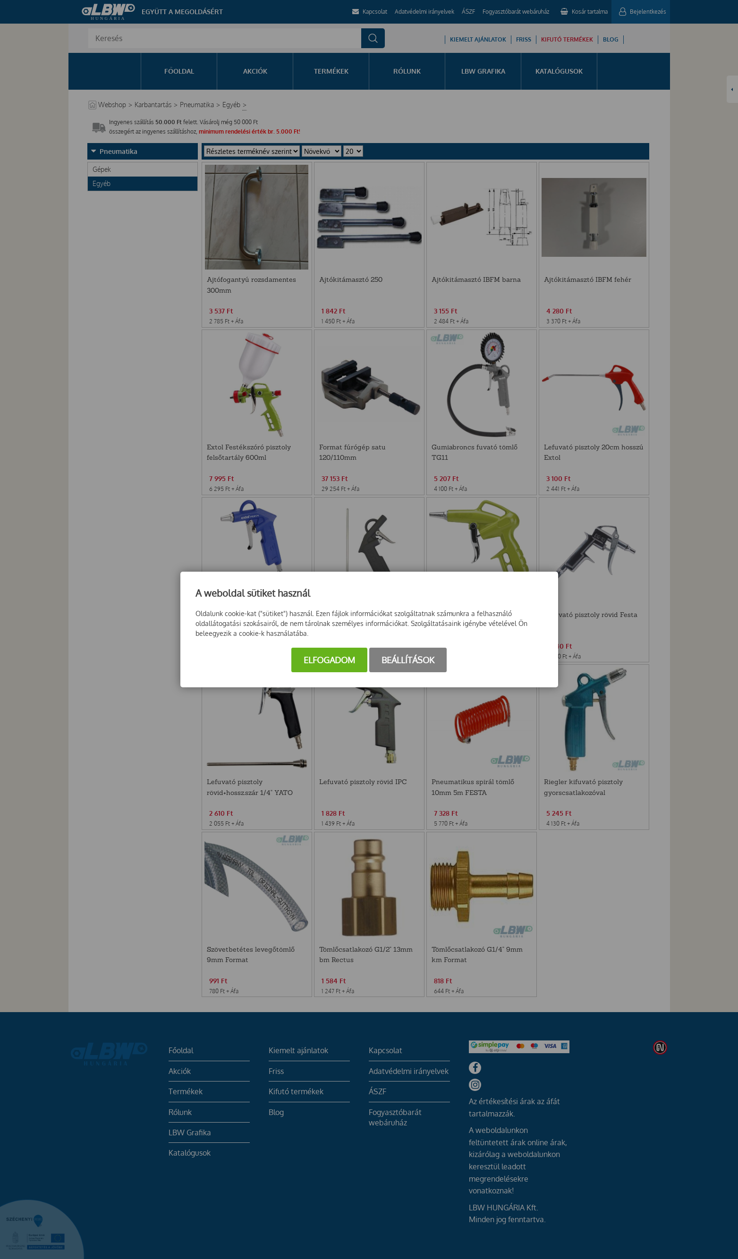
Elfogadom (329, 660)
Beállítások (408, 660)
